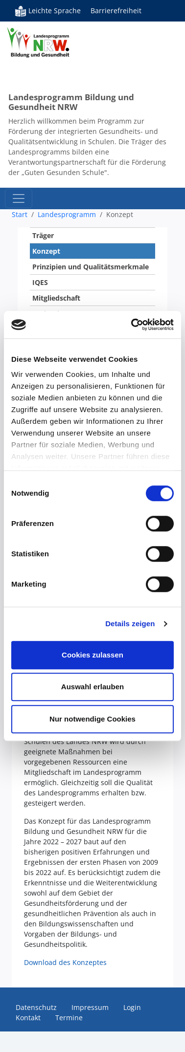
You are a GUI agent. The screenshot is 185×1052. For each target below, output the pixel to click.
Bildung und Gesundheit (49, 53)
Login (132, 1007)
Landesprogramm (67, 214)
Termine (69, 1017)
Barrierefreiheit (116, 10)
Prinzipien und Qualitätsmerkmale (90, 266)
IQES (40, 282)
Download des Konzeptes (65, 962)
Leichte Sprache (48, 10)
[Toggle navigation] (18, 198)
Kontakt (28, 1017)
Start (19, 214)
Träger (43, 235)
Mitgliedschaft (56, 298)
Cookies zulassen (92, 655)
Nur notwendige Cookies (92, 719)
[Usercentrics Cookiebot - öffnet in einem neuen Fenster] (132, 324)
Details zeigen (130, 623)
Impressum (90, 1007)
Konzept (46, 251)
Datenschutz (36, 1007)
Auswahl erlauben (92, 686)
